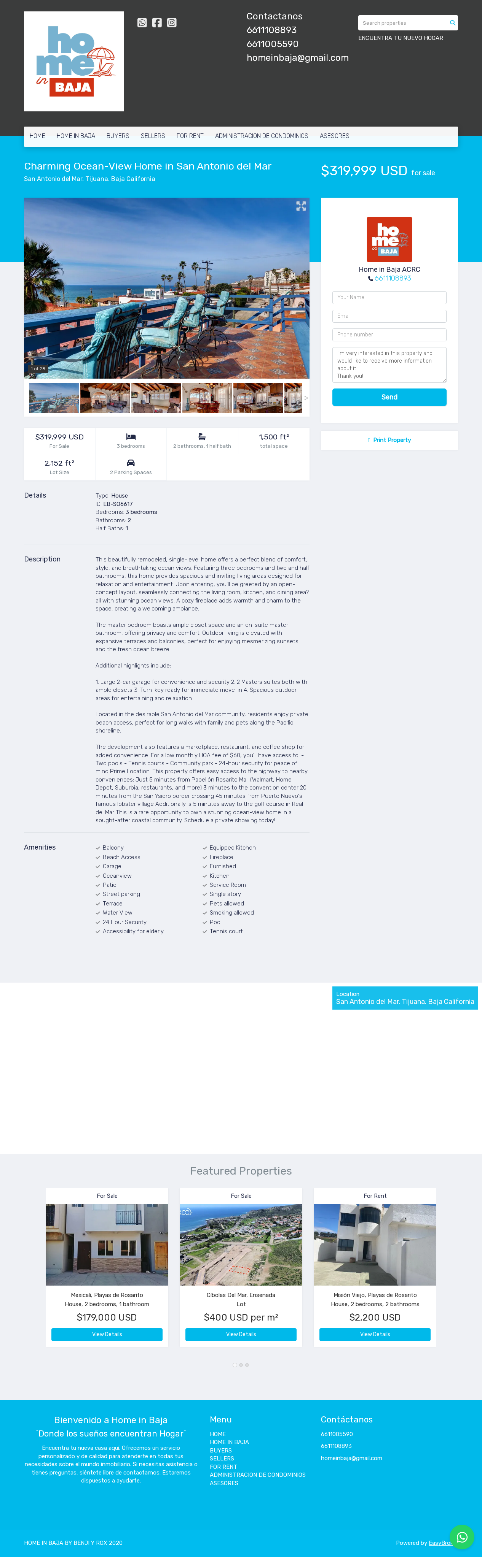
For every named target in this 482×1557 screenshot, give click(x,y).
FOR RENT (190, 136)
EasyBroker (443, 1543)
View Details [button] (107, 1334)
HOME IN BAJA (76, 136)
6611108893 (393, 278)
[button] (35, 1271)
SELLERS (153, 136)
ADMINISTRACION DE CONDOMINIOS (261, 136)
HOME (37, 136)
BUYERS (118, 136)
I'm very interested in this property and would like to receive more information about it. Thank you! (389, 365)
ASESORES (335, 136)
